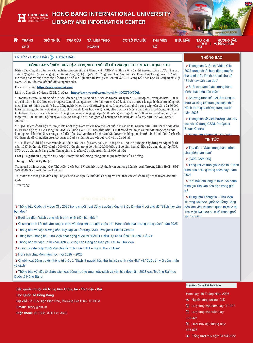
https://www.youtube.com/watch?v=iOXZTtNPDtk (105, 92)
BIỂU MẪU (182, 40)
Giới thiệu (52, 40)
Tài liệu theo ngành (98, 43)
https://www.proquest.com (55, 87)
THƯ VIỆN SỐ (160, 43)
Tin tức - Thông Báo (31, 57)
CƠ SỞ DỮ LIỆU (134, 40)
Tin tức (212, 140)
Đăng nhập (224, 43)
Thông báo (65, 57)
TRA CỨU (74, 40)
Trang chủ (27, 43)
